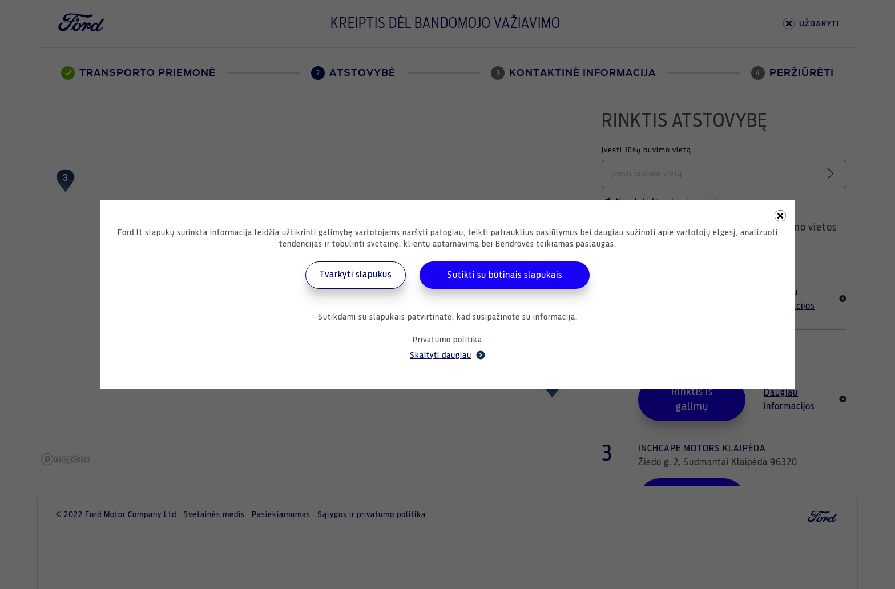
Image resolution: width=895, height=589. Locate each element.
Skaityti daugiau (447, 355)
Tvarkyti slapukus (356, 274)
